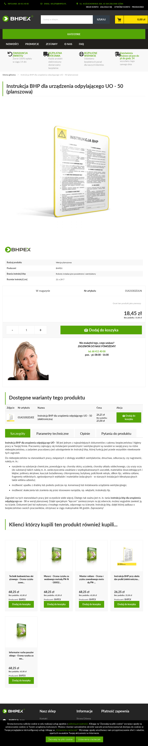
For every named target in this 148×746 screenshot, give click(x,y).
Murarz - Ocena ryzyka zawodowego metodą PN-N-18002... (56, 579)
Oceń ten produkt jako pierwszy (127, 303)
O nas (68, 43)
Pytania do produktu (116, 433)
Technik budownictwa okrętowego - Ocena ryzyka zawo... (21, 579)
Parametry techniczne (52, 433)
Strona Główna (84, 718)
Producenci (138, 7)
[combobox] (75, 19)
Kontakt (43, 718)
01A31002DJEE (26, 417)
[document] (74, 733)
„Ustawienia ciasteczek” (66, 730)
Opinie (85, 433)
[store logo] (16, 18)
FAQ (81, 43)
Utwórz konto (122, 7)
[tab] (17, 433)
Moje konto (92, 7)
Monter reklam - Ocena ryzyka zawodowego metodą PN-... (91, 579)
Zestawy (52, 43)
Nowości (12, 43)
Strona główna (9, 74)
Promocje (32, 43)
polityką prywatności (78, 723)
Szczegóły (17, 433)
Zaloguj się (106, 7)
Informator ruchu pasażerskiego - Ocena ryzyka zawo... (21, 655)
